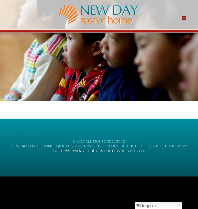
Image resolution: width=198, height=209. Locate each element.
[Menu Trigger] (183, 17)
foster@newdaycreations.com (83, 150)
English (146, 205)
